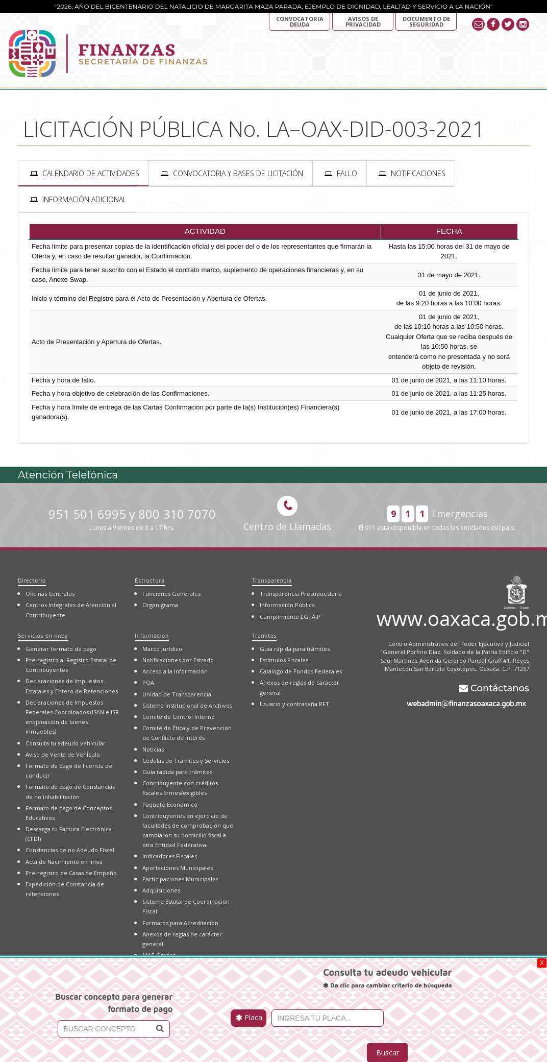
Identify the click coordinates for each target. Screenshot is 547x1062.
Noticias (153, 749)
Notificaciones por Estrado (178, 660)
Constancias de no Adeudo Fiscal (70, 850)
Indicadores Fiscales (169, 856)
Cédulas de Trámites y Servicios (185, 760)
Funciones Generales (171, 593)
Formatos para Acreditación (180, 923)
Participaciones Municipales (180, 879)
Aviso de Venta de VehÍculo (63, 754)
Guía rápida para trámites (177, 772)
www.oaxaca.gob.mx (453, 616)
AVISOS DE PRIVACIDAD (363, 21)
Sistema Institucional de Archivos (187, 705)
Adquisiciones (161, 890)
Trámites (264, 635)
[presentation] (83, 173)
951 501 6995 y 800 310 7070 (132, 519)
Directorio (32, 580)
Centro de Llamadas (287, 514)
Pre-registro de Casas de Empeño (71, 873)
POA (148, 682)
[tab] (83, 173)
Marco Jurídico (162, 649)
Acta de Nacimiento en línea (64, 861)
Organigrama (160, 605)
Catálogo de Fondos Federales (301, 671)
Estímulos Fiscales (284, 660)
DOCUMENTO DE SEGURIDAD (426, 21)
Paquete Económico (169, 804)
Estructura (149, 580)
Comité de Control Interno (178, 716)
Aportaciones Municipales (177, 868)
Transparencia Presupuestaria (301, 593)
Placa (249, 1017)
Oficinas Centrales (50, 593)
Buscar (387, 1052)
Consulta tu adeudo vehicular (66, 743)
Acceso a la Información (175, 671)
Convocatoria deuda (300, 21)
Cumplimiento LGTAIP (290, 616)
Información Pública (287, 605)
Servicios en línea (43, 635)
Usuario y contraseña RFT (294, 704)
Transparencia (272, 580)
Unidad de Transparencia (176, 694)
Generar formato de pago (61, 649)
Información (151, 635)
